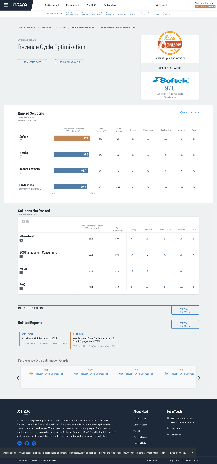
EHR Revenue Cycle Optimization (118, 27)
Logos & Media (139, 443)
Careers (136, 430)
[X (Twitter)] (34, 443)
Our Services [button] (52, 5)
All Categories (27, 27)
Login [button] (208, 3)
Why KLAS (91, 5)
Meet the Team (139, 418)
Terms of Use (192, 460)
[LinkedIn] (19, 443)
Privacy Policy (172, 460)
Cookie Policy (178, 453)
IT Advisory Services (83, 27)
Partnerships (110, 5)
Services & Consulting (54, 27)
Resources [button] (72, 5)
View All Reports (185, 310)
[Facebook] (26, 443)
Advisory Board (140, 424)
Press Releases (140, 436)
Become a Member (205, 6)
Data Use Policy (152, 460)
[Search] (174, 5)
